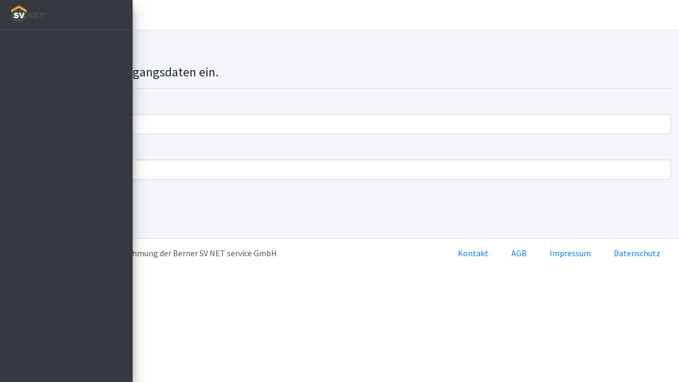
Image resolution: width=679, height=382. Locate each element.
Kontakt (473, 253)
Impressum (570, 253)
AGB (519, 253)
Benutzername (168, 103)
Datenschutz (637, 253)
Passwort (158, 149)
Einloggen (188, 15)
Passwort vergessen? (179, 223)
